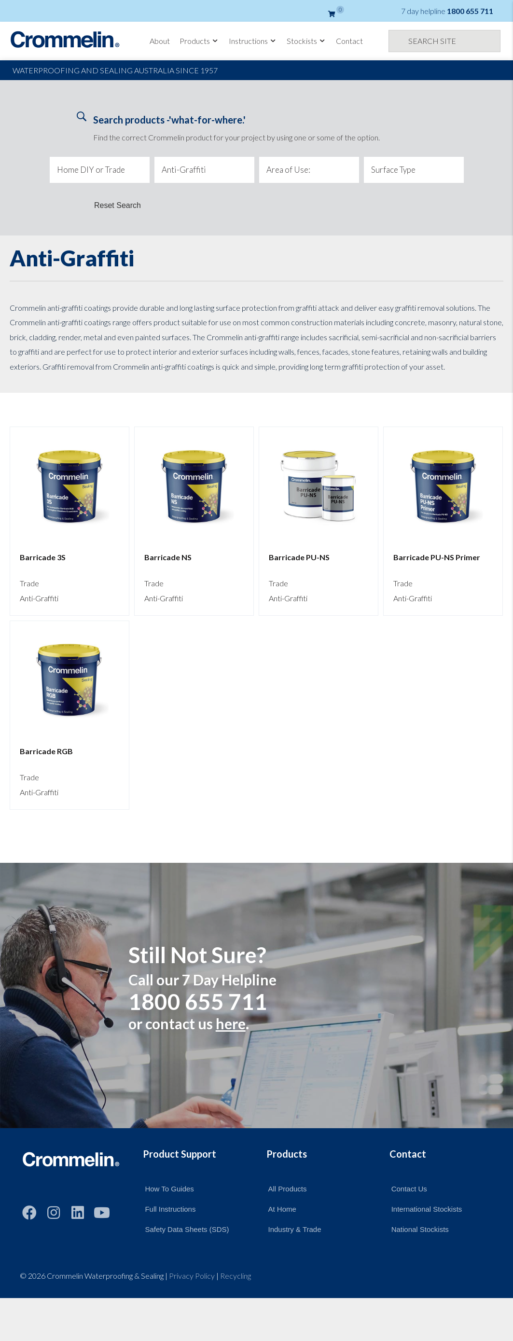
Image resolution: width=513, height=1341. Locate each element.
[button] (29, 1212)
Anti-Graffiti (39, 598)
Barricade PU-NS (299, 557)
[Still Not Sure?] (256, 995)
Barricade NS (168, 557)
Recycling (235, 1275)
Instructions (253, 40)
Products (199, 40)
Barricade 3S (43, 557)
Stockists (306, 40)
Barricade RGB (46, 751)
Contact (349, 40)
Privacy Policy (192, 1275)
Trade (29, 583)
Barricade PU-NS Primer (436, 557)
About (160, 40)
